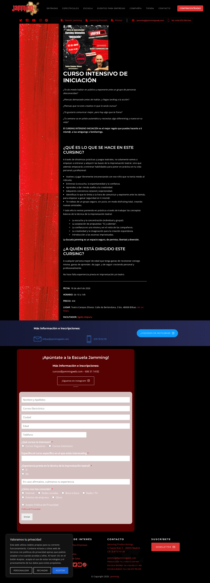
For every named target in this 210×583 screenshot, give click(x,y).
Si (26, 469)
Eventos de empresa (37, 497)
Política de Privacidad (30, 509)
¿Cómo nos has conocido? (37, 489)
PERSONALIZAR (21, 570)
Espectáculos (69, 553)
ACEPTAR (60, 570)
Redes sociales (50, 493)
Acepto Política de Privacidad (41, 504)
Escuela (67, 549)
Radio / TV (92, 493)
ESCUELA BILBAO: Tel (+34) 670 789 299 (124, 569)
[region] (39, 555)
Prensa (118, 20)
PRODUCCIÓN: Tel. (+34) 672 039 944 (123, 561)
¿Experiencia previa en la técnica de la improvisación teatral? (56, 465)
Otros (59, 497)
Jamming (114, 576)
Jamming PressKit (98, 20)
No (27, 474)
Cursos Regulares (35, 446)
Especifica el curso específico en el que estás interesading (55, 453)
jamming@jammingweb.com (150, 20)
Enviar (27, 516)
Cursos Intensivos (62, 446)
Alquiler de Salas (71, 558)
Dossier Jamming (73, 20)
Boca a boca (72, 493)
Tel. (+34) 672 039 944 (181, 20)
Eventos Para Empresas (75, 544)
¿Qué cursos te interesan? (37, 442)
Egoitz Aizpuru (84, 317)
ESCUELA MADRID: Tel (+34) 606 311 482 (124, 565)
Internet (30, 493)
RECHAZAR (42, 570)
